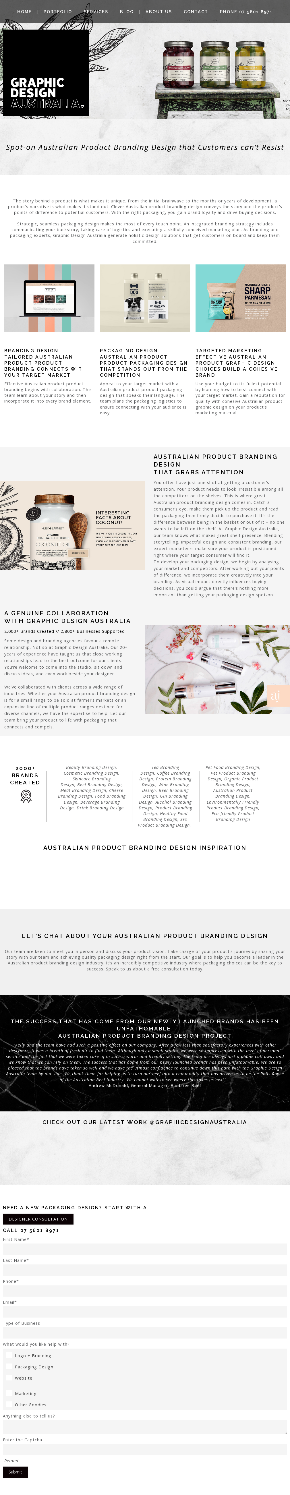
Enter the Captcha (145, 1446)
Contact (196, 12)
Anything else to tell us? (145, 1423)
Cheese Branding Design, (90, 793)
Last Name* (145, 1267)
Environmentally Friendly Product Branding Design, (233, 805)
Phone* (145, 1288)
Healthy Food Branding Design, (165, 816)
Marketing (21, 1393)
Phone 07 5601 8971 (246, 12)
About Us (159, 12)
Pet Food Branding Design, (233, 767)
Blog (127, 12)
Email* (145, 1308)
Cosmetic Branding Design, (92, 773)
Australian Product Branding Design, (233, 793)
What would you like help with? (36, 1344)
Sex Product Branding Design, (165, 822)
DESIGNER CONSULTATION (38, 1219)
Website (19, 1378)
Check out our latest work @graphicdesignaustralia (145, 1122)
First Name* (145, 1246)
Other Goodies (26, 1404)
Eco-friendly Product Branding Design (233, 816)
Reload (11, 1460)
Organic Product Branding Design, (237, 781)
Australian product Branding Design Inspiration (145, 847)
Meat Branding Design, (84, 790)
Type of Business (145, 1329)
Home (24, 12)
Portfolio (58, 12)
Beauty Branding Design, (91, 767)
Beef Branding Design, (100, 784)
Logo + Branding (28, 1355)
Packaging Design (29, 1367)
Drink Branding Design (100, 808)
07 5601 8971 (39, 1230)
